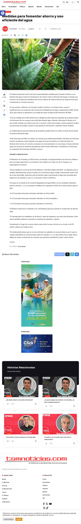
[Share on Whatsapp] (18, 35)
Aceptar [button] (19, 519)
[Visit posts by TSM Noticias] (5, 29)
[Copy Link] (22, 35)
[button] (2, 13)
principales (22, 249)
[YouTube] (50, 507)
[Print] (26, 35)
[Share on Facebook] (11, 35)
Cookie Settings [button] (8, 519)
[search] (63, 2)
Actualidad (6, 11)
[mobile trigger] (77, 2)
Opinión (9, 399)
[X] (46, 507)
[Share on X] (15, 35)
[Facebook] (44, 507)
